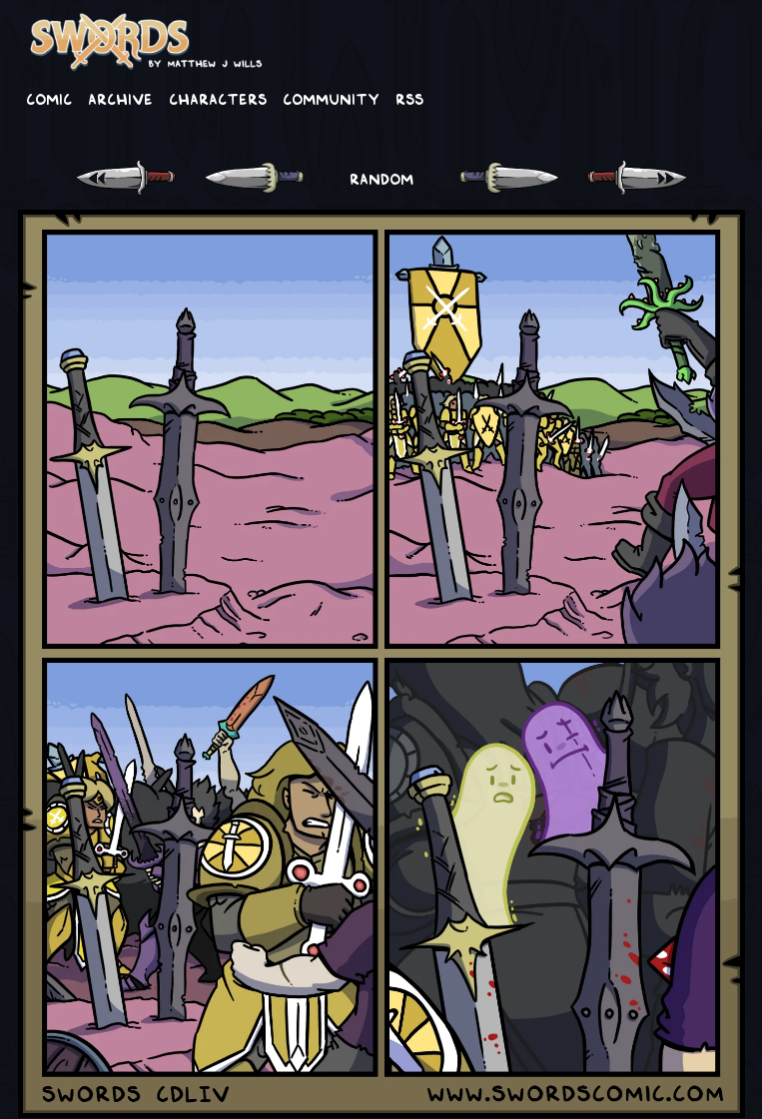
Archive (120, 98)
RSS (409, 98)
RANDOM (381, 178)
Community (331, 98)
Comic (49, 98)
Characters (218, 98)
